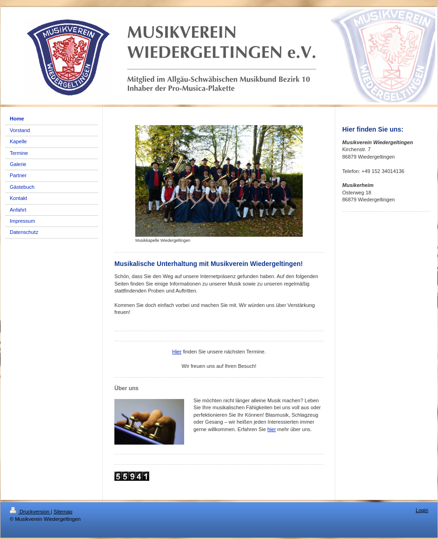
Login (422, 510)
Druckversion (30, 511)
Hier (176, 351)
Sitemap (62, 511)
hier (271, 429)
